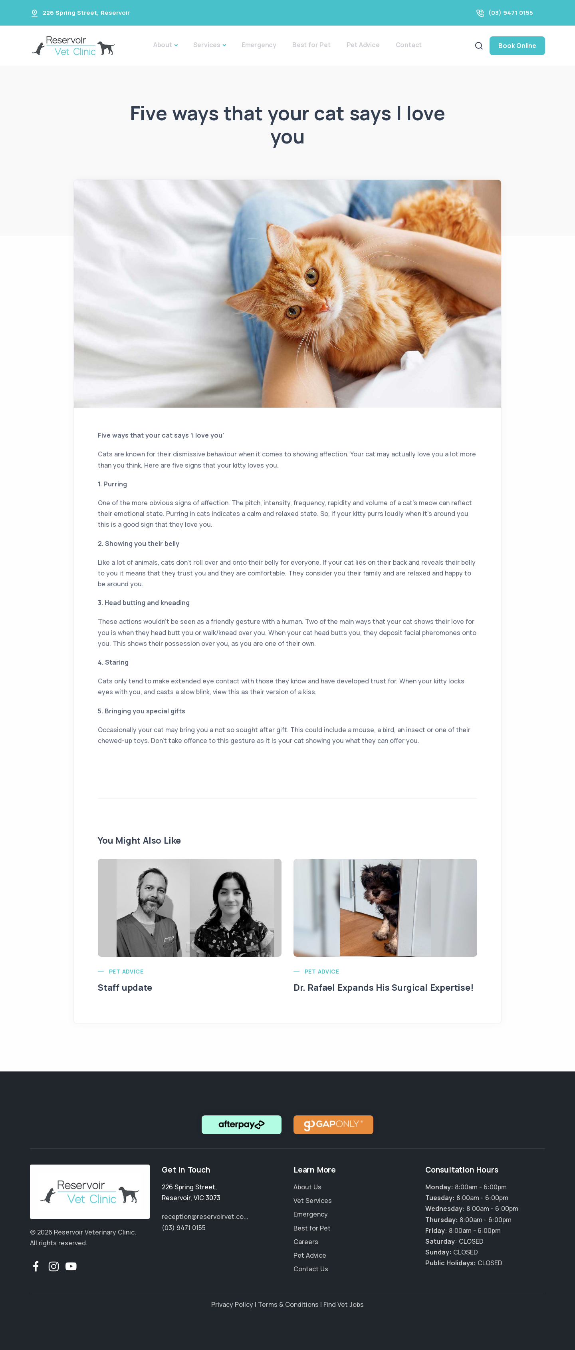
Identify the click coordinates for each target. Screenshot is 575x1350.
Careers (305, 1241)
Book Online (517, 45)
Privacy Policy (232, 1304)
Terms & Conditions (288, 1304)
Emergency (259, 44)
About (162, 44)
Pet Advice (363, 44)
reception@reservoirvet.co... (205, 1216)
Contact (409, 44)
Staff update (125, 988)
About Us (307, 1187)
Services (206, 44)
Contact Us (310, 1268)
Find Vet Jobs (343, 1304)
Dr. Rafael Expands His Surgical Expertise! (383, 988)
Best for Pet (311, 44)
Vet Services (312, 1200)
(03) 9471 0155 (510, 12)
